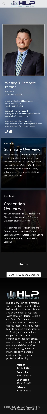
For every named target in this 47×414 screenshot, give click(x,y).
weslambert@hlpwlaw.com (22, 101)
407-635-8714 (24, 390)
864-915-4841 (17, 106)
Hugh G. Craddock (21, 111)
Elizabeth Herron (25, 121)
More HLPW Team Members (23, 274)
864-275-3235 (24, 116)
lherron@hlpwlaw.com (33, 123)
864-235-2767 (16, 103)
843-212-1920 (24, 382)
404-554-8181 (24, 367)
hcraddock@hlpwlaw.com (29, 113)
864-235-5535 (29, 126)
